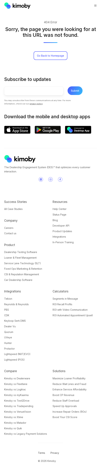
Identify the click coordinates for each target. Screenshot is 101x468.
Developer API (61, 225)
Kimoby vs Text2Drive (16, 400)
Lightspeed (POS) (14, 359)
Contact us (10, 233)
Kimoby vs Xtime (13, 417)
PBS (6, 309)
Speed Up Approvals (65, 406)
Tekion (8, 298)
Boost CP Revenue (63, 395)
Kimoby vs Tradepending (18, 406)
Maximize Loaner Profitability (69, 378)
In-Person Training (63, 242)
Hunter (8, 342)
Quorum (8, 331)
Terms (41, 452)
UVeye (8, 337)
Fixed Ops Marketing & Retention (23, 268)
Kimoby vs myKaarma (16, 395)
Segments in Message (65, 298)
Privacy (54, 452)
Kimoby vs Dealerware (17, 378)
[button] (95, 5)
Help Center (60, 208)
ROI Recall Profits (62, 304)
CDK (6, 315)
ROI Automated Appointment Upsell (73, 315)
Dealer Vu (10, 326)
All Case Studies (13, 208)
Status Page (59, 214)
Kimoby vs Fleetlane (15, 383)
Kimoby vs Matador (15, 422)
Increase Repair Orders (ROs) (70, 411)
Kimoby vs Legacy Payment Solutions (25, 433)
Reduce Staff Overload (66, 400)
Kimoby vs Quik (13, 428)
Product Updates (62, 231)
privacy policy (36, 104)
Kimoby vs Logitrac (15, 389)
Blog (55, 220)
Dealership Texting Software (20, 252)
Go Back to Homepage (50, 55)
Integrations (59, 236)
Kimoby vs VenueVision (17, 411)
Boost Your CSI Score (65, 417)
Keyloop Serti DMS (15, 320)
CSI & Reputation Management (21, 274)
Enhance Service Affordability (70, 389)
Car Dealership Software (18, 279)
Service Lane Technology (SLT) (22, 263)
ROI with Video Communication (70, 309)
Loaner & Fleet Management (20, 257)
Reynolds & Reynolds (16, 304)
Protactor (9, 348)
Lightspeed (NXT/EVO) (17, 354)
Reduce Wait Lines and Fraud (69, 383)
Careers (8, 227)
